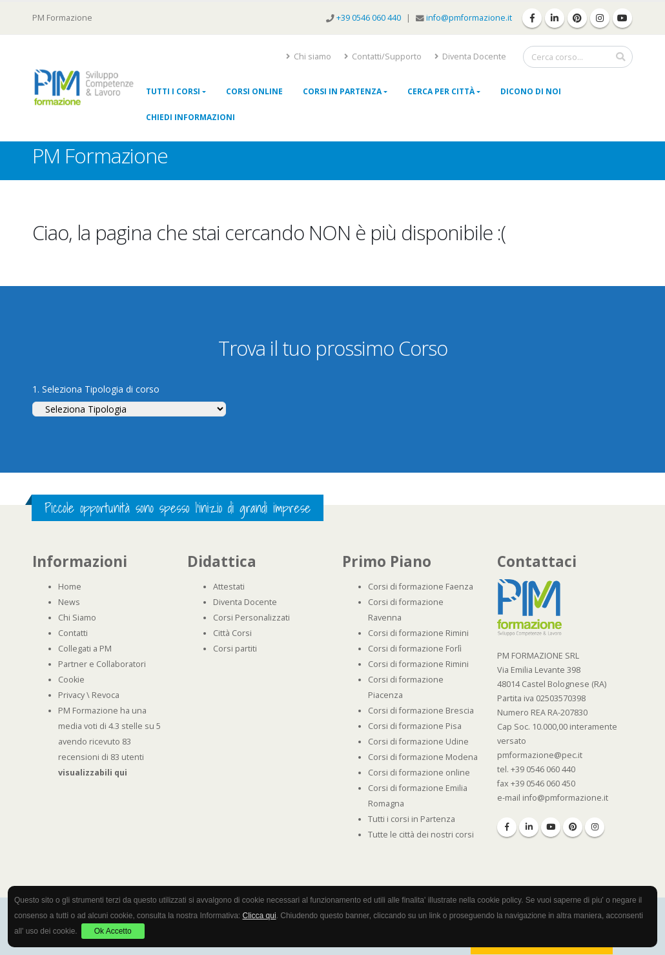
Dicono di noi (530, 91)
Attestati (229, 586)
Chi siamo (308, 56)
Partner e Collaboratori (102, 664)
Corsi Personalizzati (251, 617)
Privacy (71, 695)
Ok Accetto (113, 931)
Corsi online (254, 91)
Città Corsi (232, 633)
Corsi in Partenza (342, 91)
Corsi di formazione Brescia (421, 710)
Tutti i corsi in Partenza (411, 819)
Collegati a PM (85, 648)
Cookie (71, 679)
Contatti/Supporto (383, 56)
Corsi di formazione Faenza (420, 586)
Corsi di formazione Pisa (415, 726)
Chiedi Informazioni (190, 117)
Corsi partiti (235, 648)
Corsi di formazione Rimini (418, 633)
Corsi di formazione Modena (423, 757)
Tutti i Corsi (173, 91)
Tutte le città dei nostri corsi (421, 834)
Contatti (73, 633)
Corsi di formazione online (419, 772)
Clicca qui (259, 915)
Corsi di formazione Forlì (415, 648)
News (69, 602)
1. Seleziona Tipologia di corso (95, 389)
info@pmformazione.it (469, 17)
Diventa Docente (470, 56)
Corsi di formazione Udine (418, 741)
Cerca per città (441, 91)
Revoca (105, 695)
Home (69, 586)
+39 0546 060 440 (369, 17)
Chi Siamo (77, 617)
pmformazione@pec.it (539, 755)
